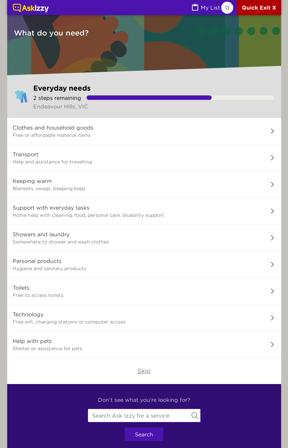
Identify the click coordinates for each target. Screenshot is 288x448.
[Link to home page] (31, 8)
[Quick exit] (259, 7)
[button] (144, 131)
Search (144, 434)
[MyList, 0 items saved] (212, 8)
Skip (144, 371)
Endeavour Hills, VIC (60, 106)
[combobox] (144, 415)
